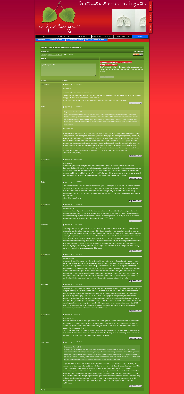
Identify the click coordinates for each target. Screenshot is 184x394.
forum (151, 17)
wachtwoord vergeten (73, 47)
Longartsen (63, 37)
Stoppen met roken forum (96, 40)
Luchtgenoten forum (75, 40)
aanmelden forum (59, 47)
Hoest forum (42, 40)
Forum (140, 37)
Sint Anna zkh (123, 37)
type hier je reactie (68, 70)
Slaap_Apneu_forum (55, 55)
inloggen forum (46, 47)
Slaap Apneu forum (56, 40)
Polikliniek (82, 37)
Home (45, 37)
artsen (151, 28)
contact (151, 6)
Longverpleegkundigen (102, 37)
